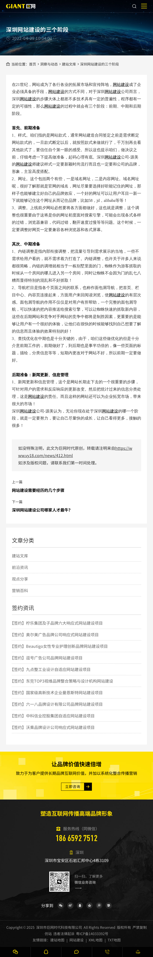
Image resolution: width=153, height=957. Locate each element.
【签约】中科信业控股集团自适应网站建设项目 (52, 716)
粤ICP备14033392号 (92, 933)
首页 (32, 64)
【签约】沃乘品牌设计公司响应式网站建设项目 (52, 727)
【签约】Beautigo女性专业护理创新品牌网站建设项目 (59, 646)
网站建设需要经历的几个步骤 (38, 490)
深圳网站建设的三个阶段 (99, 64)
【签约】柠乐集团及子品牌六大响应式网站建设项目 (56, 623)
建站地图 (57, 939)
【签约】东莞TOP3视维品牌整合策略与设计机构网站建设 (61, 681)
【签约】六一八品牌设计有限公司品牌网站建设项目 (56, 704)
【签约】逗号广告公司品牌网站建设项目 (46, 658)
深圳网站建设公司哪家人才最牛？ (42, 510)
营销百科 (20, 590)
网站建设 (121, 84)
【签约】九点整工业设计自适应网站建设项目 (50, 669)
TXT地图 (114, 939)
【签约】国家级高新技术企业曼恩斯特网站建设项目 (56, 692)
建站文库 (69, 64)
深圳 (16, 99)
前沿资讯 (20, 567)
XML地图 (96, 939)
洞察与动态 (49, 64)
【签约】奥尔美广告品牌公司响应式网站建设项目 (54, 634)
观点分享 (20, 579)
